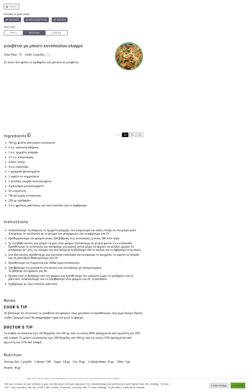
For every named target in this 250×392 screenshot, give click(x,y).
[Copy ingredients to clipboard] (29, 135)
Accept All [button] (238, 385)
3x (140, 134)
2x (132, 134)
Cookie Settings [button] (218, 385)
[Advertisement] (73, 100)
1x (125, 134)
